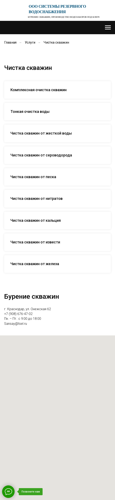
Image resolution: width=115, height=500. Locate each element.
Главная (10, 42)
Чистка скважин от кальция (35, 220)
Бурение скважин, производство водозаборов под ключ (64, 17)
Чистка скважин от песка (33, 177)
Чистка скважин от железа (34, 264)
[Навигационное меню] (108, 27)
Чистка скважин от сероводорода (41, 155)
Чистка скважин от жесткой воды (41, 133)
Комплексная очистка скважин (38, 90)
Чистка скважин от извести (35, 242)
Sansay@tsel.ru (15, 324)
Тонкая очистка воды (29, 111)
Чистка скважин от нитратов (36, 198)
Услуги (30, 42)
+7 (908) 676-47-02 (18, 314)
